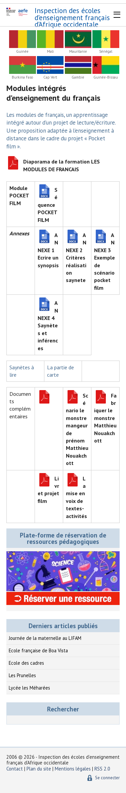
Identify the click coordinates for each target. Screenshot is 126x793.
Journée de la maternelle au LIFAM (45, 638)
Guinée (22, 51)
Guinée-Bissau (105, 77)
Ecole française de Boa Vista (38, 650)
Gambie (78, 77)
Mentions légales (73, 768)
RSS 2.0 (102, 768)
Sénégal (105, 51)
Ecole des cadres (26, 663)
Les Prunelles (22, 675)
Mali (50, 51)
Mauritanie (78, 51)
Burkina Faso (22, 77)
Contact (14, 768)
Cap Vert (50, 77)
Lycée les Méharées (29, 688)
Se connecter (107, 778)
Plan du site (39, 768)
